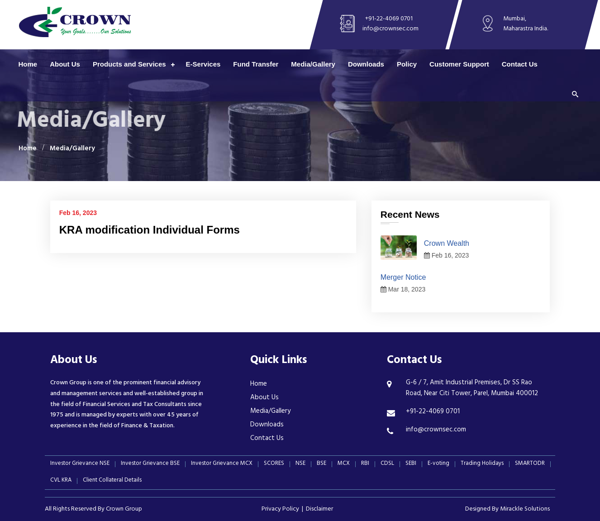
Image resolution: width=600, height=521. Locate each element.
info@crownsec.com (390, 29)
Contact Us (520, 64)
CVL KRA (60, 481)
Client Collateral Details (112, 481)
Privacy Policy (280, 509)
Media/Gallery (313, 64)
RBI (365, 464)
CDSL (387, 464)
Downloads (366, 64)
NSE (300, 464)
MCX (344, 464)
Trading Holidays (482, 464)
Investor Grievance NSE (80, 464)
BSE (321, 464)
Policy (407, 64)
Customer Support (459, 64)
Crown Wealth (446, 243)
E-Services (203, 64)
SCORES (274, 464)
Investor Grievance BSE (150, 464)
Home (28, 64)
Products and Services (129, 64)
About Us (65, 64)
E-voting (438, 464)
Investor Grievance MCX (221, 464)
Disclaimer (319, 509)
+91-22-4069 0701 (389, 19)
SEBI (410, 464)
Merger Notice (403, 277)
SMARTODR (530, 464)
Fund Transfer (255, 64)
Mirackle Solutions (525, 509)
